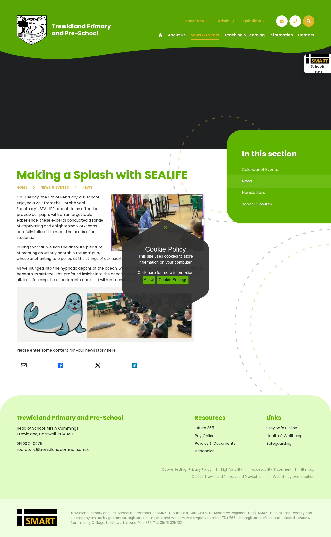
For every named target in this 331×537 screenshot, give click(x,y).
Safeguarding (278, 443)
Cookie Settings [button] (175, 469)
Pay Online (205, 435)
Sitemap (307, 469)
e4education (303, 476)
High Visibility (231, 469)
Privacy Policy (200, 469)
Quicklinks (254, 21)
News (87, 187)
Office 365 (204, 428)
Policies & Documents (215, 443)
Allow (149, 280)
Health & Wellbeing (284, 435)
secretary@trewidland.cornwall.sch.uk (53, 449)
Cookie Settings (173, 280)
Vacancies (204, 451)
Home (22, 187)
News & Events (55, 187)
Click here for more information (165, 272)
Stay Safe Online (281, 428)
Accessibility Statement (272, 469)
